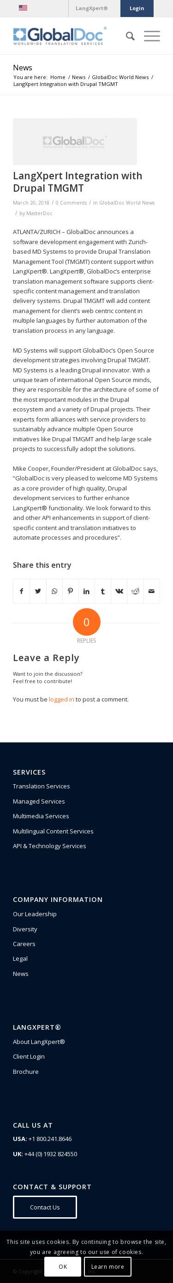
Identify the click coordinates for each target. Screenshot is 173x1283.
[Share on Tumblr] (103, 591)
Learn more (108, 1267)
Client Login (29, 1056)
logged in (61, 699)
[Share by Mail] (152, 591)
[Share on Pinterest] (70, 591)
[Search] (126, 35)
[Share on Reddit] (135, 591)
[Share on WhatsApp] (54, 591)
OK (63, 1267)
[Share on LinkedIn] (87, 591)
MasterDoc (39, 213)
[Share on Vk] (119, 591)
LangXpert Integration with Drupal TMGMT (78, 181)
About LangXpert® (39, 1042)
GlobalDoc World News (127, 203)
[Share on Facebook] (21, 591)
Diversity (25, 929)
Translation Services (41, 786)
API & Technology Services (49, 846)
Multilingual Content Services (53, 831)
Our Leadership (35, 914)
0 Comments (71, 203)
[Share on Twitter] (38, 591)
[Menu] (147, 35)
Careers (24, 944)
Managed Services (39, 801)
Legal (20, 958)
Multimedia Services (41, 816)
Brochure (26, 1071)
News (22, 68)
